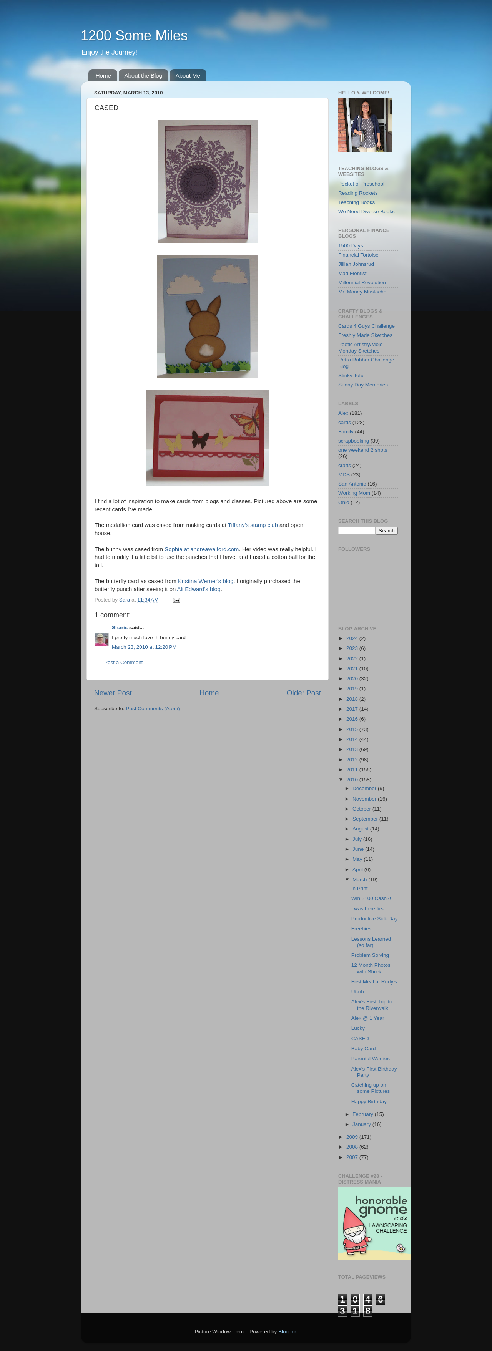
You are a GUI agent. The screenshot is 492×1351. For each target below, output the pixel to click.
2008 (352, 1147)
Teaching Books (356, 202)
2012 (352, 760)
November (365, 799)
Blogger (287, 1331)
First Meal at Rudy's (374, 982)
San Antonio (352, 484)
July (357, 839)
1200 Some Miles (134, 35)
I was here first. (369, 909)
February (363, 1114)
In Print (359, 888)
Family (346, 431)
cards (344, 422)
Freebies (361, 929)
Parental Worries (370, 1058)
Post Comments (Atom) (153, 708)
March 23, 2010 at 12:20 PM (144, 647)
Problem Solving (370, 955)
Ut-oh (357, 992)
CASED (360, 1038)
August (361, 829)
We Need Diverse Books (366, 211)
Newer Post (113, 693)
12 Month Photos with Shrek (371, 968)
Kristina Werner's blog (205, 581)
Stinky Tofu (351, 375)
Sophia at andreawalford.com (202, 549)
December (365, 788)
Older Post (304, 693)
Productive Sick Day (374, 919)
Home (103, 75)
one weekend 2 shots (362, 450)
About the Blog (143, 75)
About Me (188, 75)
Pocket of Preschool (361, 184)
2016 (352, 719)
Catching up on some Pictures (370, 1088)
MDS (344, 474)
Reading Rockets (358, 193)
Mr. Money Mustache (362, 292)
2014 (352, 739)
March (360, 879)
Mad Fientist (352, 273)
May (358, 859)
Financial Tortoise (358, 255)
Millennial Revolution (362, 282)
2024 (352, 638)
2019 (352, 688)
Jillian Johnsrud (356, 264)
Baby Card (363, 1048)
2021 (352, 668)
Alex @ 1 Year (367, 1018)
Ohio (343, 502)
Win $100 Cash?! (371, 898)
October (362, 809)
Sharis (120, 627)
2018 (352, 699)
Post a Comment (123, 662)
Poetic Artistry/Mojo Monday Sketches (360, 347)
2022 (352, 658)
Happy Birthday (369, 1101)
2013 (352, 749)
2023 (352, 648)
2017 (352, 709)
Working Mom (354, 493)
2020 (352, 678)
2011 (352, 769)
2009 (352, 1137)
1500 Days (350, 246)
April (358, 869)
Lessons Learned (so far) (371, 942)
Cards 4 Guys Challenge (366, 326)
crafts (344, 465)
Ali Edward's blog (199, 589)
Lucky (358, 1028)
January (362, 1124)
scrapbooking (353, 441)
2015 (352, 729)
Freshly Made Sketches (365, 335)
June (358, 849)
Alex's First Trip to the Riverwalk (371, 1005)
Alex (343, 413)
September (365, 819)
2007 (352, 1157)
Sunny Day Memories (363, 385)
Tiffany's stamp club (253, 525)
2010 (352, 779)
